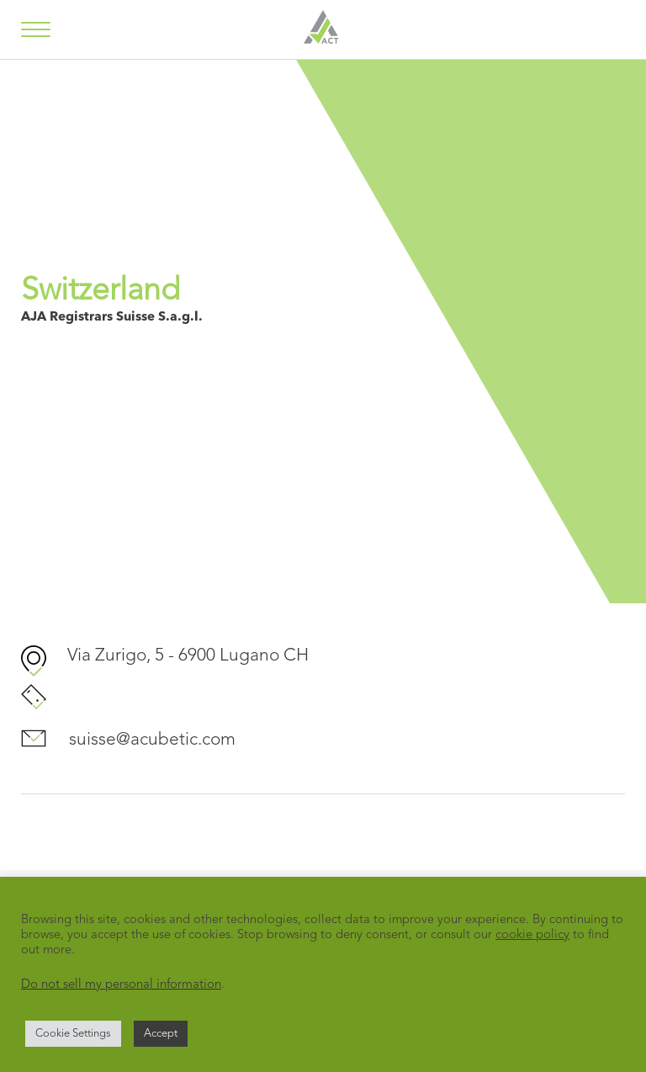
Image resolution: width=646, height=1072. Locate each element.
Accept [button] (160, 1033)
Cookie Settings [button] (73, 1033)
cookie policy (532, 935)
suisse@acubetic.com (152, 740)
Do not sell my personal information (121, 985)
